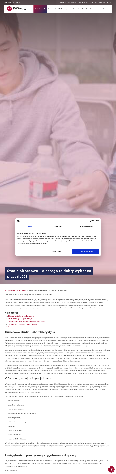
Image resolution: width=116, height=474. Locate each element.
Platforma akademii (105, 2)
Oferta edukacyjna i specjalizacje (20, 319)
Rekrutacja (39, 9)
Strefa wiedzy (21, 290)
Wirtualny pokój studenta (68, 2)
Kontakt (105, 9)
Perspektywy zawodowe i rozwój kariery (22, 324)
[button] (111, 469)
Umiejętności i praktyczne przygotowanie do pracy (26, 321)
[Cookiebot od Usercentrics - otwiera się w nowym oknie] (91, 221)
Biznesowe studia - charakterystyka (21, 316)
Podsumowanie (13, 327)
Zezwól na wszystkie (86, 251)
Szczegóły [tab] (58, 226)
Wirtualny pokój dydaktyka (88, 2)
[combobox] (21, 2)
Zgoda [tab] (29, 226)
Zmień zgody (57, 251)
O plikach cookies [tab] (86, 226)
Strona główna (10, 290)
